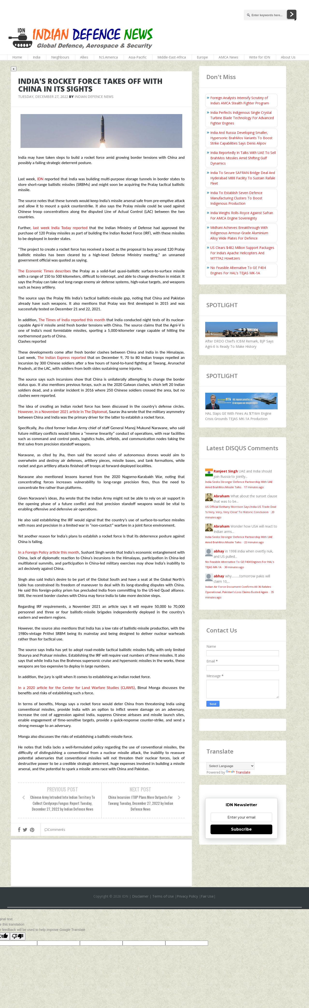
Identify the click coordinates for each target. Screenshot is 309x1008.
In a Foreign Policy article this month (48, 552)
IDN (41, 178)
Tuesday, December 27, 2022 (43, 96)
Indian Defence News (94, 96)
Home (17, 57)
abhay (219, 551)
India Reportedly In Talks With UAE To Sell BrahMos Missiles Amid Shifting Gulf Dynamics (243, 158)
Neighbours (60, 57)
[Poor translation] (17, 936)
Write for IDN (259, 57)
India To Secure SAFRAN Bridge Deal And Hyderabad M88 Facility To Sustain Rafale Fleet (242, 178)
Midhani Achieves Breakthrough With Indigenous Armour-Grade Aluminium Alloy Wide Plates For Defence (239, 232)
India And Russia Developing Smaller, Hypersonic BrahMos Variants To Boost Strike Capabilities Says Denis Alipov (241, 137)
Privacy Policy (187, 896)
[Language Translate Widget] (230, 766)
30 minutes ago (234, 567)
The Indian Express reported (62, 357)
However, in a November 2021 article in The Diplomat (62, 411)
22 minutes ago (254, 542)
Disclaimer (140, 896)
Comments (54, 829)
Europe (202, 57)
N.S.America (108, 57)
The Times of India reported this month (72, 319)
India (36, 57)
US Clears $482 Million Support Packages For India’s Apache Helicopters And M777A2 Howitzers (242, 253)
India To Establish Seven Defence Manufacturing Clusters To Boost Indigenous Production (236, 198)
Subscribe (241, 829)
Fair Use (207, 896)
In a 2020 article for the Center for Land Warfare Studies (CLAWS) (76, 687)
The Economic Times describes (44, 271)
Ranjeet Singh (226, 471)
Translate (238, 772)
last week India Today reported (60, 227)
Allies (84, 57)
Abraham (222, 496)
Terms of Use (163, 896)
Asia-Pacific (138, 57)
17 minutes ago (254, 487)
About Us (288, 57)
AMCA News (228, 57)
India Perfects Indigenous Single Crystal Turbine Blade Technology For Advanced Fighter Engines (242, 117)
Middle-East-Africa (171, 57)
